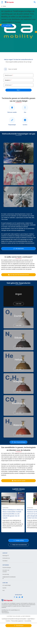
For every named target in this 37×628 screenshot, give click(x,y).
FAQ (4, 590)
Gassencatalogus (7, 567)
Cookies (8, 621)
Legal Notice (30, 618)
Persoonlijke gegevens (17, 621)
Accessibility (28, 621)
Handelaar (5, 560)
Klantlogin (6, 555)
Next (35, 53)
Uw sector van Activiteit (6, 571)
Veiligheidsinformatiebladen (8, 577)
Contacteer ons (6, 558)
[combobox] (34, 2)
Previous (3, 53)
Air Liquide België (7, 585)
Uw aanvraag (6, 574)
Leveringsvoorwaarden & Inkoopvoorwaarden (14, 618)
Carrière (4, 587)
